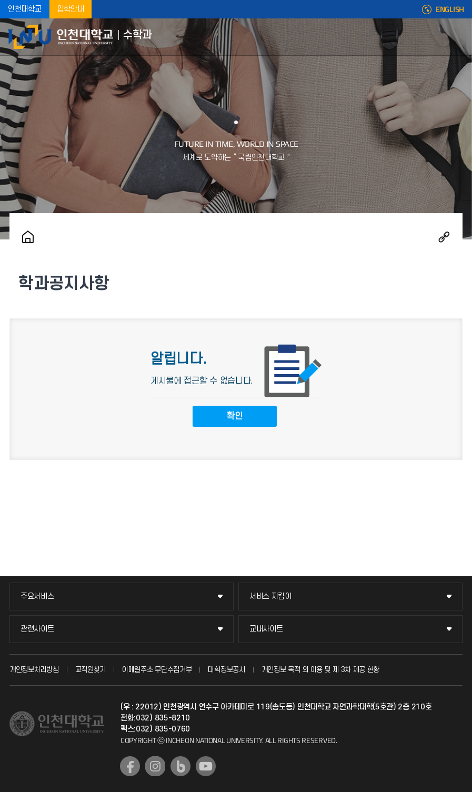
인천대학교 (25, 9)
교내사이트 (266, 629)
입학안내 (70, 9)
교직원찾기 (90, 670)
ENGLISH (450, 9)
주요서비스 (37, 596)
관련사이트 (37, 629)
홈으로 (28, 236)
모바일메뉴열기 (456, 36)
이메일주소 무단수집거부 (157, 670)
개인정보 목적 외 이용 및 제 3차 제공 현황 (321, 670)
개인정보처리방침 (34, 670)
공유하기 (444, 237)
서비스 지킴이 (270, 596)
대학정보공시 (226, 670)
